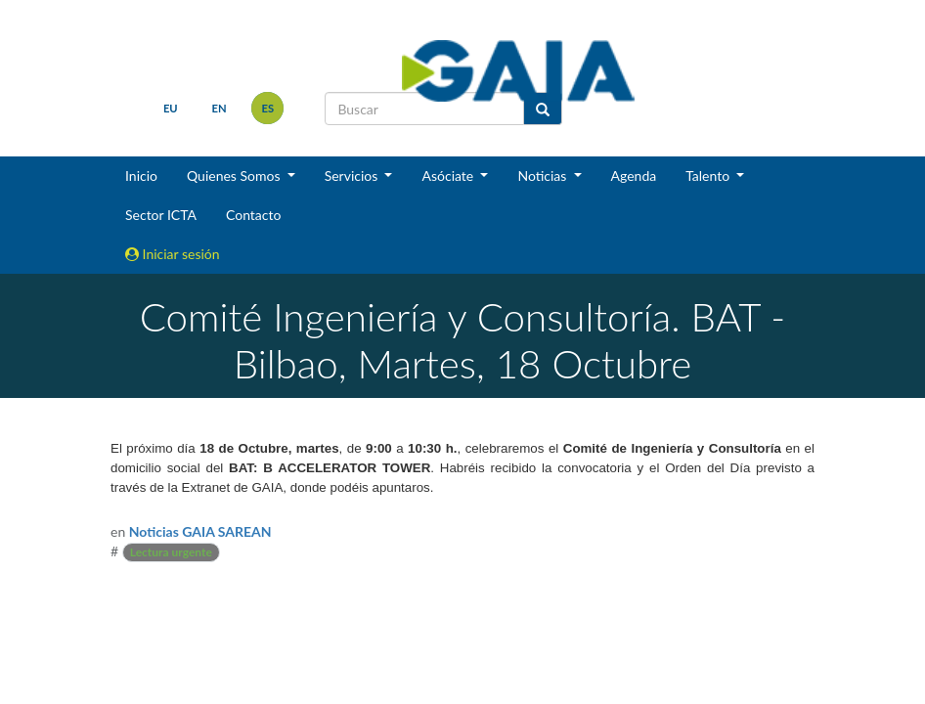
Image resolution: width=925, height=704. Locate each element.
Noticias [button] (543, 175)
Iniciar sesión (172, 253)
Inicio (141, 175)
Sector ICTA (161, 214)
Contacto (253, 214)
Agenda (634, 175)
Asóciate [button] (448, 175)
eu (170, 108)
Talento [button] (709, 175)
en (219, 108)
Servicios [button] (353, 175)
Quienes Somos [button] (235, 175)
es (268, 108)
